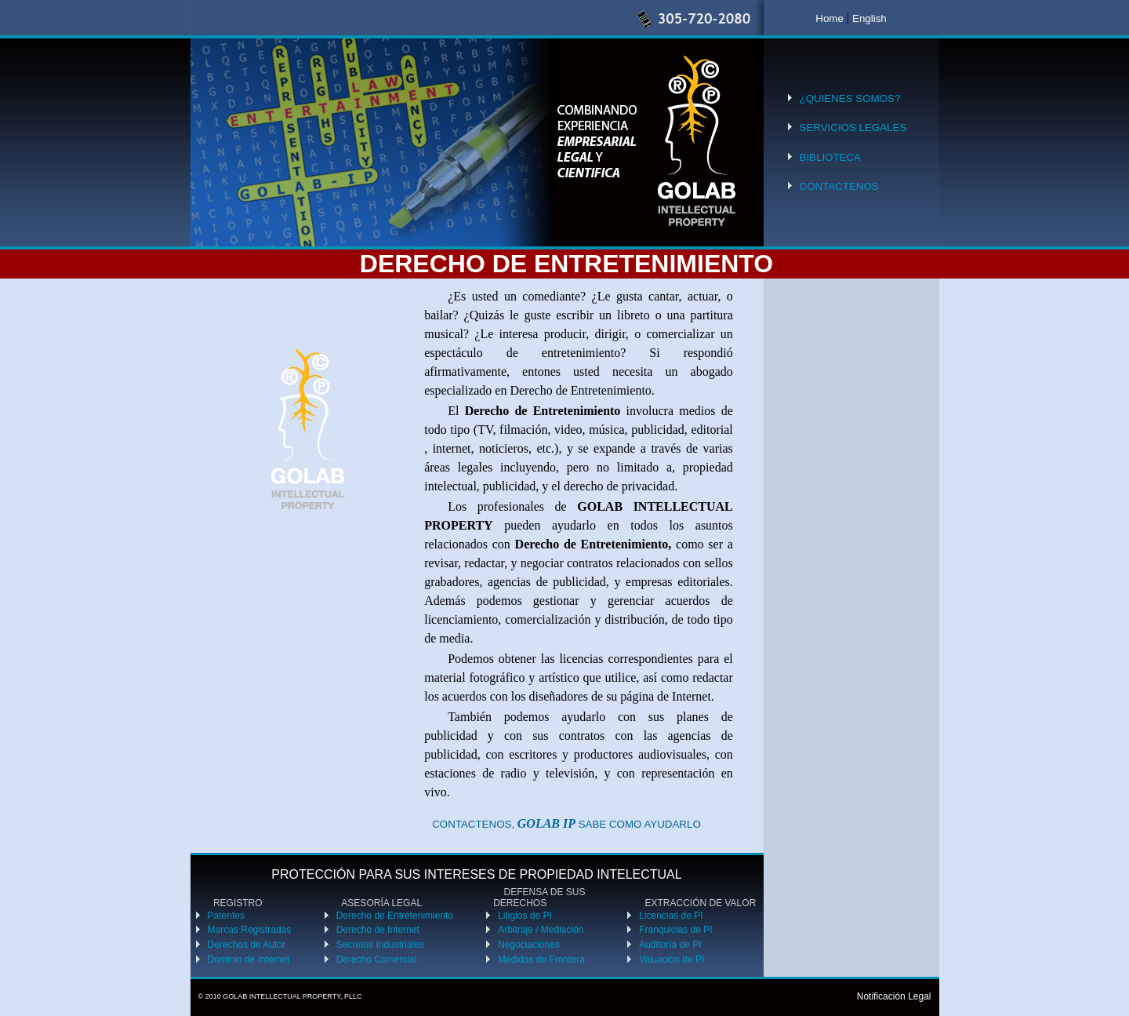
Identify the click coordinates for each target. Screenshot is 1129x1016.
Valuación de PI (671, 959)
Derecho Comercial (376, 959)
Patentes (226, 915)
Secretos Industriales (380, 944)
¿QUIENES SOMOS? (850, 98)
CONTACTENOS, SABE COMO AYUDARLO (566, 824)
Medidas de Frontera (541, 959)
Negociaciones (529, 944)
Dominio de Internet (249, 959)
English (869, 18)
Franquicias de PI (675, 929)
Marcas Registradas (250, 929)
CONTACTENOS (839, 186)
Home (829, 18)
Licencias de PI (670, 915)
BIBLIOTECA (831, 157)
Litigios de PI (525, 915)
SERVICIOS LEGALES (853, 127)
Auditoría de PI (670, 944)
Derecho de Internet (377, 929)
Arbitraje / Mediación (540, 929)
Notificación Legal (894, 996)
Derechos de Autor (246, 944)
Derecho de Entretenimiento (394, 915)
